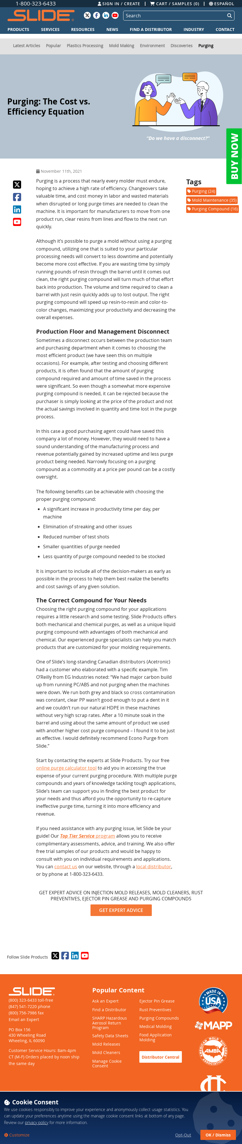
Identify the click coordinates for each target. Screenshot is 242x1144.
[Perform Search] (228, 15)
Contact (225, 29)
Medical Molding (155, 1026)
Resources (83, 29)
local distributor (153, 866)
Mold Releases (106, 1044)
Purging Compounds (159, 1018)
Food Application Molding (155, 1037)
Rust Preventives (155, 1009)
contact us (65, 866)
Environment (152, 45)
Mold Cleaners (106, 1052)
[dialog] (121, 1117)
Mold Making (121, 45)
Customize (18, 1135)
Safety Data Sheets (110, 1035)
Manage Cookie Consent (107, 1064)
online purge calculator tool (66, 768)
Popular (53, 45)
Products (18, 29)
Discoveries (182, 45)
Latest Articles (26, 45)
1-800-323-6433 (36, 3)
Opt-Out (183, 1135)
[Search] (173, 15)
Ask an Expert (105, 1001)
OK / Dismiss (218, 1135)
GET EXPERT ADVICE (121, 910)
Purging (205, 45)
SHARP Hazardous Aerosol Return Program (109, 1023)
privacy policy (36, 1122)
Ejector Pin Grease (157, 1001)
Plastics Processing (85, 45)
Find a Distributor (151, 29)
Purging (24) (201, 191)
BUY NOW (234, 156)
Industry (194, 29)
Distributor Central (160, 1057)
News (112, 29)
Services (50, 29)
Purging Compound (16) (212, 208)
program (87, 836)
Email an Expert (24, 1019)
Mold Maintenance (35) (212, 200)
